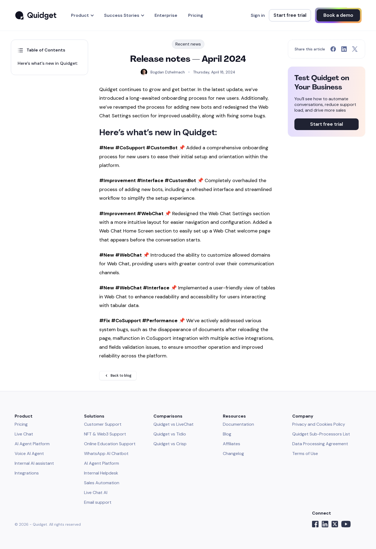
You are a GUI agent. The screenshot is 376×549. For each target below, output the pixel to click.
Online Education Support (110, 444)
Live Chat (24, 434)
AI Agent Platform (32, 444)
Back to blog (117, 375)
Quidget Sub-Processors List (321, 434)
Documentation (238, 424)
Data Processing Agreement (320, 444)
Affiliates (231, 444)
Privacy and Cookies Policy (318, 424)
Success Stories (121, 15)
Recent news (188, 44)
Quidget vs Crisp (170, 444)
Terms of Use (305, 453)
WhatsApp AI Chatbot (106, 453)
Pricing (195, 15)
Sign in (258, 15)
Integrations (27, 473)
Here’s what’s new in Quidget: (48, 63)
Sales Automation (101, 483)
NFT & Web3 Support (105, 434)
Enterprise (166, 15)
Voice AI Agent (29, 453)
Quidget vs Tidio (169, 434)
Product (80, 15)
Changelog (233, 453)
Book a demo (338, 15)
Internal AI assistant (34, 463)
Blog (227, 434)
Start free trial (290, 15)
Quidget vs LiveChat (173, 424)
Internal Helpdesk (101, 473)
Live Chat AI (95, 492)
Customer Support (102, 424)
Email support (97, 502)
